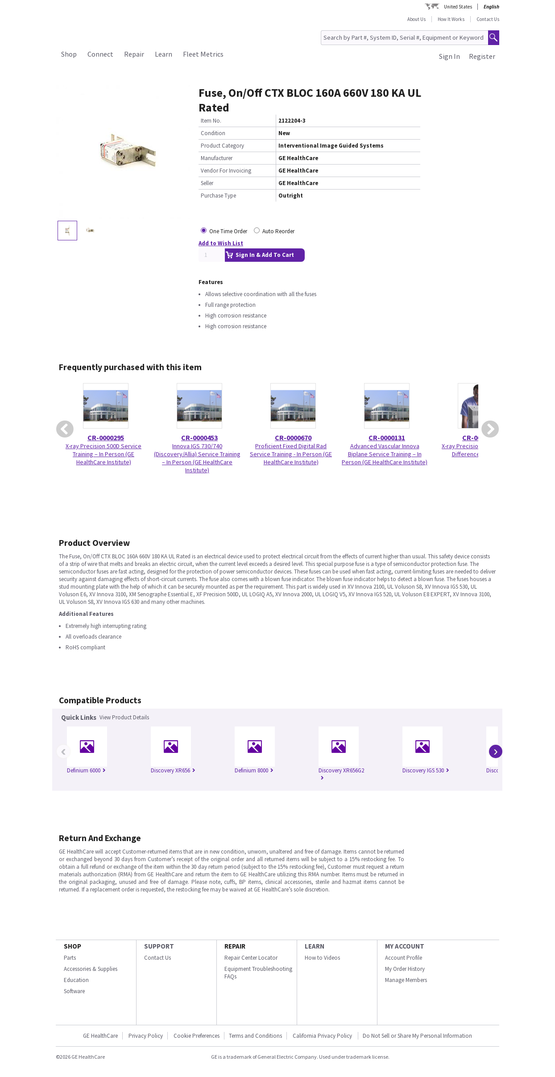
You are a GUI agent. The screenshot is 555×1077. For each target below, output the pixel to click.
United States (458, 7)
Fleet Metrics (203, 54)
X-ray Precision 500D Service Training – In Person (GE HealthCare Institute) (103, 454)
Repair (134, 54)
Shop (69, 54)
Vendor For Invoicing (226, 170)
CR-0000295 (105, 437)
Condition (213, 133)
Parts (70, 957)
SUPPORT (159, 946)
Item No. (211, 120)
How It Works (451, 19)
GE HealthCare (100, 1036)
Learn (163, 54)
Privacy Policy (145, 1036)
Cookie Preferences (197, 1036)
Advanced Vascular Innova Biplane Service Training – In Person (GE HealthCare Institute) (384, 454)
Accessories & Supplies (90, 969)
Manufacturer (216, 158)
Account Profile (403, 957)
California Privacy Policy (323, 1036)
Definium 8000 (254, 770)
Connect (100, 54)
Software (74, 991)
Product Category (222, 145)
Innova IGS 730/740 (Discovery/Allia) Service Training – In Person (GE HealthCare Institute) (197, 458)
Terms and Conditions (255, 1036)
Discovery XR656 (173, 770)
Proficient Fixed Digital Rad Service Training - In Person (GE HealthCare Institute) (291, 454)
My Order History (405, 969)
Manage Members (406, 980)
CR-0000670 (293, 437)
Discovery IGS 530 (425, 770)
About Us (416, 19)
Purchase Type (218, 195)
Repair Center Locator (251, 957)
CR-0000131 (387, 437)
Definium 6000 (86, 770)
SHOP (72, 946)
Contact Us (487, 19)
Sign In (449, 56)
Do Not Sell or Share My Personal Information (417, 1036)
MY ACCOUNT (404, 946)
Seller (207, 183)
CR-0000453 (199, 437)
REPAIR (234, 946)
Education (76, 980)
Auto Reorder (278, 231)
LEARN (314, 946)
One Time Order (228, 231)
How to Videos (322, 957)
